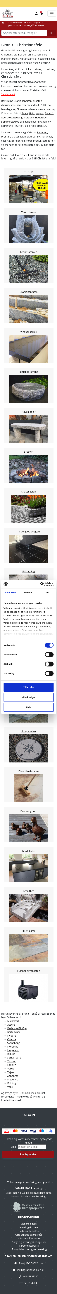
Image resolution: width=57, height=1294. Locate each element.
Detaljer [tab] (28, 592)
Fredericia (12, 1079)
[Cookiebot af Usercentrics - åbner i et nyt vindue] (41, 584)
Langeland (13, 1050)
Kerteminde (14, 1032)
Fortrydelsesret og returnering (29, 1249)
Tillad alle (28, 687)
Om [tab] (47, 592)
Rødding (18, 117)
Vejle (10, 1087)
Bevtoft (49, 113)
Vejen (10, 1072)
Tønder (11, 1061)
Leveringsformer (28, 1227)
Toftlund (29, 117)
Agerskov (6, 117)
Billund (11, 1054)
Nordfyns (12, 1046)
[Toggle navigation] (51, 14)
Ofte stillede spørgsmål (28, 1234)
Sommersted (8, 121)
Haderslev (41, 117)
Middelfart (13, 1021)
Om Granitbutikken (29, 1231)
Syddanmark (8, 94)
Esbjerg (11, 1065)
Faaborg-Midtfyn (17, 1028)
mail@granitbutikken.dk (30, 1270)
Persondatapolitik (29, 1245)
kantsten (34, 69)
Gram (25, 113)
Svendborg (13, 1043)
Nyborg (11, 1035)
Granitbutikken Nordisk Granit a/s (28, 1256)
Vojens (40, 113)
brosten (48, 69)
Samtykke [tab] (10, 592)
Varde (10, 1068)
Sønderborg (14, 1057)
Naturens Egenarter (29, 1238)
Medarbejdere (29, 1223)
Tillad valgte (28, 697)
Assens (11, 1024)
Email (14, 1146)
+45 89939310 (30, 1276)
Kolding (11, 1083)
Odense (11, 1039)
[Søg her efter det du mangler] (51, 33)
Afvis (28, 707)
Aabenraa (12, 1076)
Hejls (32, 113)
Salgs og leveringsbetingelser (29, 1242)
